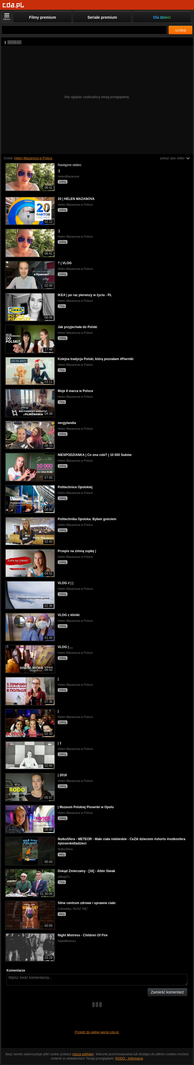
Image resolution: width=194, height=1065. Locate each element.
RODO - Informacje (129, 1058)
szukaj (180, 30)
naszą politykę (82, 1054)
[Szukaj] (84, 29)
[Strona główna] (13, 5)
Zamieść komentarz (167, 992)
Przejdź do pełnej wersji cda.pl (97, 1032)
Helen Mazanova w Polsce (33, 158)
